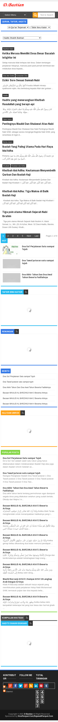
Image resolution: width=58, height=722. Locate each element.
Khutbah (6, 166)
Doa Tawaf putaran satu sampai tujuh (38, 262)
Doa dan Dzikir (8, 76)
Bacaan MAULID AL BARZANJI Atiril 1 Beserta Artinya (25, 551)
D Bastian (28, 714)
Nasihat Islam (8, 49)
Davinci (9, 691)
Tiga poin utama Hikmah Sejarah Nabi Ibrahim (24, 214)
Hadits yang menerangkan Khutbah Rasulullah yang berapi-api (23, 102)
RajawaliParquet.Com (43, 716)
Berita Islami (8, 142)
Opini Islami (7, 119)
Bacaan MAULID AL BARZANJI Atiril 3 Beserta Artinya (25, 393)
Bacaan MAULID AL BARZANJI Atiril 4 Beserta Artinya (25, 404)
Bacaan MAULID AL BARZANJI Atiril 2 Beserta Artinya (25, 398)
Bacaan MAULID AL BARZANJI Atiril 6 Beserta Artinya (25, 598)
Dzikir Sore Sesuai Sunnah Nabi (21, 80)
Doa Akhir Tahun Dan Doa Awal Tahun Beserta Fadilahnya (37, 276)
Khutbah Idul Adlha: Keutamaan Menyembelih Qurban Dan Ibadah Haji (29, 172)
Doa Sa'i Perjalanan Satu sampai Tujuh (38, 248)
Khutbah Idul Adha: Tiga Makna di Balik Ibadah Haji (25, 193)
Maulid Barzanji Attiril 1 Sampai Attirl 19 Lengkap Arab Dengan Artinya (27, 580)
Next (29, 236)
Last (37, 236)
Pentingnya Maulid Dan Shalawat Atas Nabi (28, 124)
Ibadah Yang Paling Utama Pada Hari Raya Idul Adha (27, 149)
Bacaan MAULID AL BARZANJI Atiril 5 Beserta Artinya (25, 566)
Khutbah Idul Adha (18, 166)
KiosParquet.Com (26, 716)
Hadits (5, 95)
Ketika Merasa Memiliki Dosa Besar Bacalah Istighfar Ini (28, 55)
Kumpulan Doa (22, 76)
